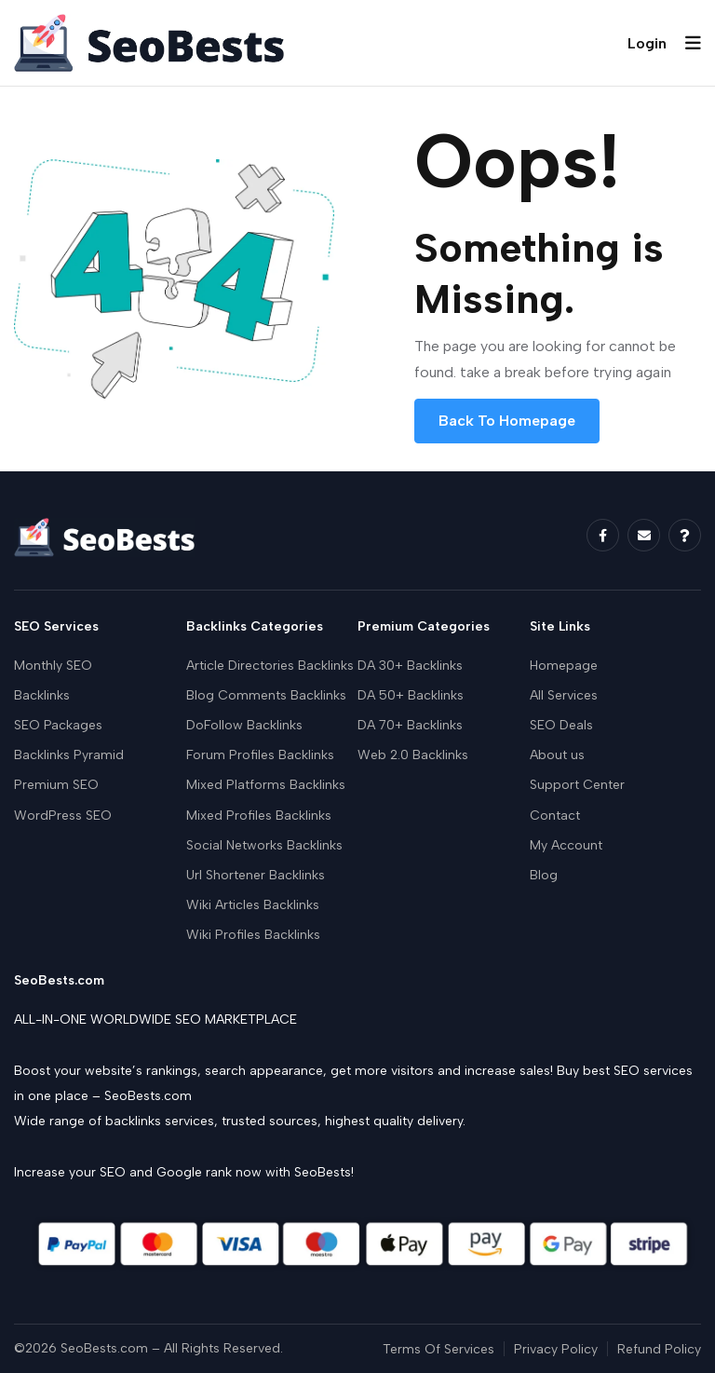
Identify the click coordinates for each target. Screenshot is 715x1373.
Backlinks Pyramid (69, 755)
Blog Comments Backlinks (266, 695)
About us (557, 755)
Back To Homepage (506, 420)
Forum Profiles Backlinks (260, 755)
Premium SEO (56, 785)
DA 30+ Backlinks (410, 665)
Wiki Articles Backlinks (252, 905)
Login (647, 43)
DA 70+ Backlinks (410, 725)
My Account (566, 845)
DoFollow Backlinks (244, 725)
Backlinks (42, 695)
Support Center (577, 785)
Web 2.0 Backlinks (413, 755)
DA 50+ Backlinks (411, 695)
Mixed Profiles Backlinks (258, 815)
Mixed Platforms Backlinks (265, 785)
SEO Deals (561, 725)
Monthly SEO (53, 665)
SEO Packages (58, 725)
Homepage (564, 665)
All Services (564, 695)
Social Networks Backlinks (264, 845)
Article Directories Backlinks (270, 665)
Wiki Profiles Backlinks (253, 935)
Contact (555, 815)
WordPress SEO (63, 815)
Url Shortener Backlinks (255, 875)
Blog (544, 875)
